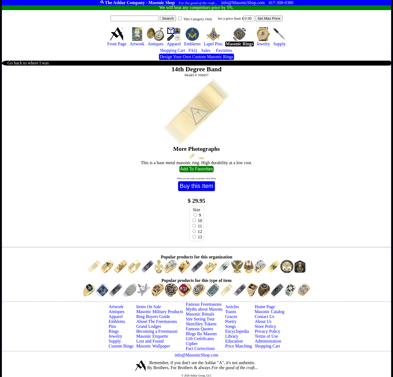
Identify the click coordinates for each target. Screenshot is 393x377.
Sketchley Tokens (201, 324)
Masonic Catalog (269, 311)
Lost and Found (149, 341)
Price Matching (238, 346)
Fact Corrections (200, 348)
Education (234, 341)
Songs (230, 326)
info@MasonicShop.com (196, 355)
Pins (112, 326)
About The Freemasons (156, 321)
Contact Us (264, 316)
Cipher (192, 343)
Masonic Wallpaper (153, 346)
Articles (232, 306)
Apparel (116, 316)
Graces (231, 316)
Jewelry (115, 336)
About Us (263, 321)
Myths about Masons (204, 309)
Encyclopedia (237, 331)
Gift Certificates (200, 338)
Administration (268, 341)
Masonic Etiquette (152, 336)
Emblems (117, 321)
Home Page (265, 306)
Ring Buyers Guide (153, 316)
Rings (114, 331)
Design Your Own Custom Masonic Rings (196, 56)
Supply (115, 341)
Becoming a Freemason (156, 331)
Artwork (116, 306)
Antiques (116, 311)
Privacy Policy (267, 331)
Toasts (230, 311)
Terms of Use (266, 336)
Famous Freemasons (204, 304)
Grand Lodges (148, 326)
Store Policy (265, 326)
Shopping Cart (267, 346)
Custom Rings (121, 346)
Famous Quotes (199, 328)
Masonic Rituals (200, 314)
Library (231, 336)
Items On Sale (148, 306)
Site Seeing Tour (200, 319)
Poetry (231, 321)
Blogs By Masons (201, 333)
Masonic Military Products (159, 311)
